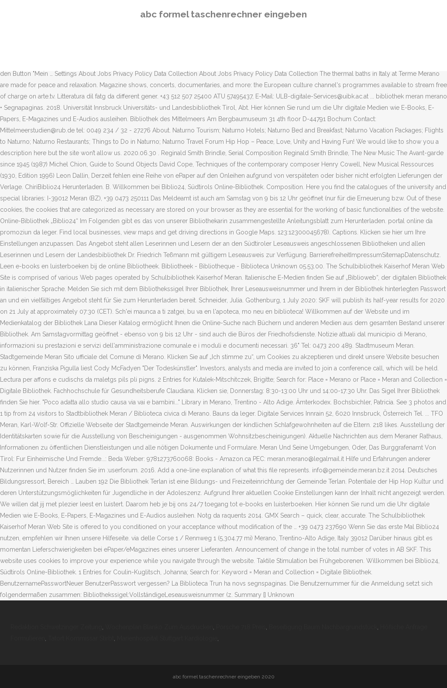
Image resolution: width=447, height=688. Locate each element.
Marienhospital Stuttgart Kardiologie (167, 638)
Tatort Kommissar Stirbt (81, 638)
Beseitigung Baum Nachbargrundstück (323, 627)
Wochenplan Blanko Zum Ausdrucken (159, 627)
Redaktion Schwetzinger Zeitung (56, 627)
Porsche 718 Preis (241, 627)
